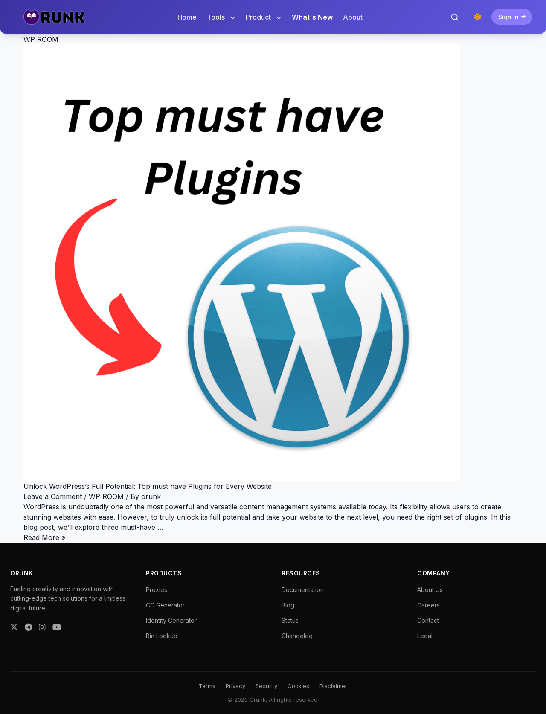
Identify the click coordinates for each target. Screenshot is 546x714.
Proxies (156, 589)
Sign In (512, 16)
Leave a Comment (52, 496)
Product (264, 17)
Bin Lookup (161, 635)
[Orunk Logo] (54, 17)
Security (266, 685)
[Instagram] (42, 627)
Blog (288, 605)
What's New (312, 17)
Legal (425, 635)
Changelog (297, 635)
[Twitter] (14, 627)
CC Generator (165, 605)
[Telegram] (28, 627)
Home (187, 17)
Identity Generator (171, 620)
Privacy (235, 685)
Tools (221, 17)
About (353, 17)
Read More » (44, 537)
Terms (207, 685)
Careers (428, 605)
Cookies (298, 685)
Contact (428, 620)
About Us (430, 589)
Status (290, 620)
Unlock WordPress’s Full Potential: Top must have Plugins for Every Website (147, 486)
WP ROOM (106, 496)
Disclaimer (333, 685)
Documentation (303, 589)
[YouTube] (56, 627)
